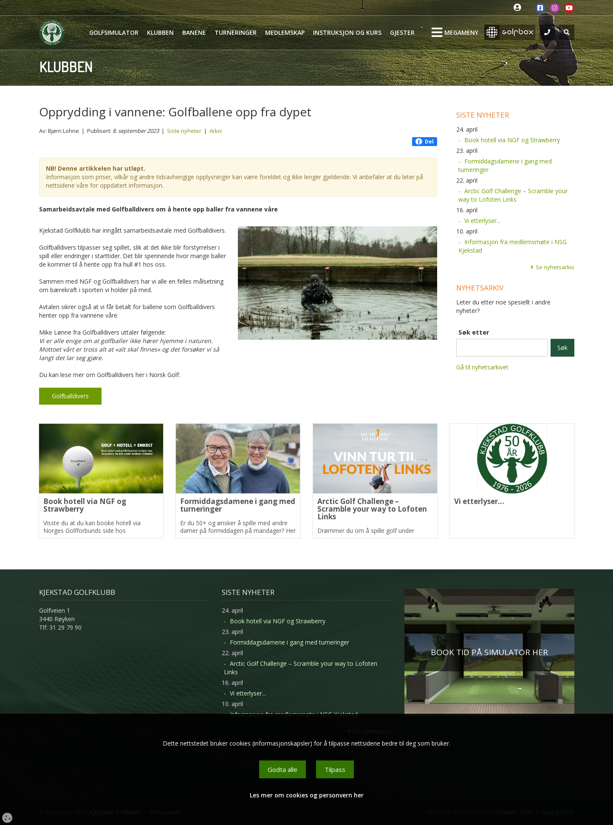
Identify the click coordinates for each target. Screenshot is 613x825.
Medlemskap (285, 32)
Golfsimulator (113, 32)
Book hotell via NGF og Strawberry (512, 140)
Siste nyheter (184, 131)
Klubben (160, 32)
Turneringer (236, 32)
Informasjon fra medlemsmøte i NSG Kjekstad (512, 246)
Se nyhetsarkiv (555, 267)
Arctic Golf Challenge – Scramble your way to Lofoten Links (513, 195)
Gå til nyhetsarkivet (482, 367)
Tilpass (335, 769)
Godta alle (282, 769)
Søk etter (473, 332)
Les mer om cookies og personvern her (307, 795)
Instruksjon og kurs (347, 32)
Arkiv (215, 131)
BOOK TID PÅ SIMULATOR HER (489, 652)
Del (424, 141)
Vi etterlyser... (482, 221)
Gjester (402, 32)
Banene (194, 32)
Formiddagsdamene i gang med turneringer (505, 165)
